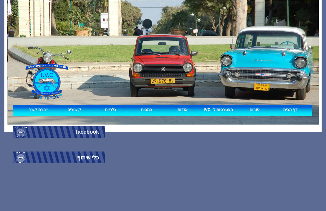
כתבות (146, 109)
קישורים (74, 109)
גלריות (110, 109)
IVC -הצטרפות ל (218, 109)
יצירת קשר (38, 109)
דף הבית (290, 109)
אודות (182, 109)
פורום (255, 109)
